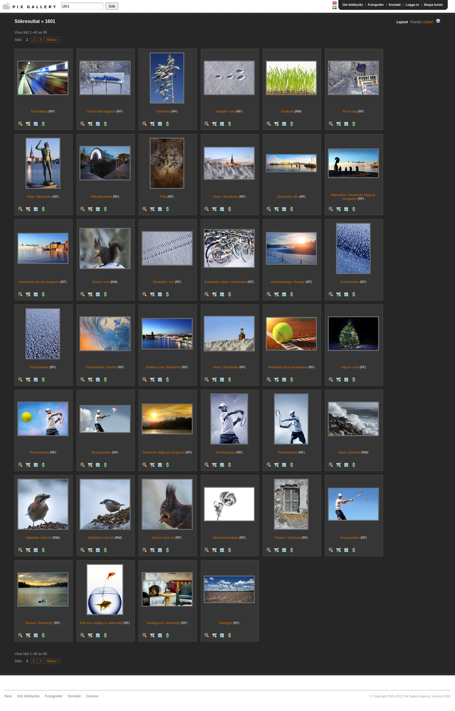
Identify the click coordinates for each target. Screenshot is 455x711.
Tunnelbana (39, 111)
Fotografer (376, 4)
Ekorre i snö (100, 282)
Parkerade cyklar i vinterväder (225, 282)
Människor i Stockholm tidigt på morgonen (353, 196)
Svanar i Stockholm (39, 623)
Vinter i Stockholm (225, 196)
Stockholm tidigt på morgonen (163, 452)
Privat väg (350, 111)
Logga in (412, 4)
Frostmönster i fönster (101, 367)
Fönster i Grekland (288, 537)
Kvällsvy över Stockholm (163, 367)
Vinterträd (163, 111)
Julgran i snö (350, 367)
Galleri (428, 22)
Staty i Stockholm (39, 196)
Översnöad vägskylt (101, 111)
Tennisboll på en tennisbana (287, 367)
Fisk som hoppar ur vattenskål (101, 623)
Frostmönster (349, 282)
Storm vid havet (349, 452)
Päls (163, 196)
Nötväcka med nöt (101, 537)
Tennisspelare (39, 452)
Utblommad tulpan (225, 537)
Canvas (92, 696)
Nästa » (52, 40)
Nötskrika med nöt (39, 537)
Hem (8, 696)
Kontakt (395, 4)
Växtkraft (287, 111)
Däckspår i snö (163, 282)
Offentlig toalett (101, 196)
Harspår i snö (225, 111)
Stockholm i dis (287, 196)
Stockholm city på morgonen (39, 282)
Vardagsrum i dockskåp (163, 623)
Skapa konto (433, 4)
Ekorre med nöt (163, 537)
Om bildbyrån (352, 4)
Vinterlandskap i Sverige (287, 282)
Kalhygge (225, 623)
